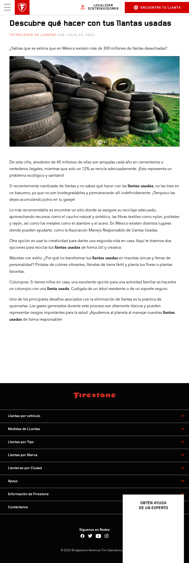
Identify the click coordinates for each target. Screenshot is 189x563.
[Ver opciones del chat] (175, 545)
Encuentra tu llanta (157, 7)
